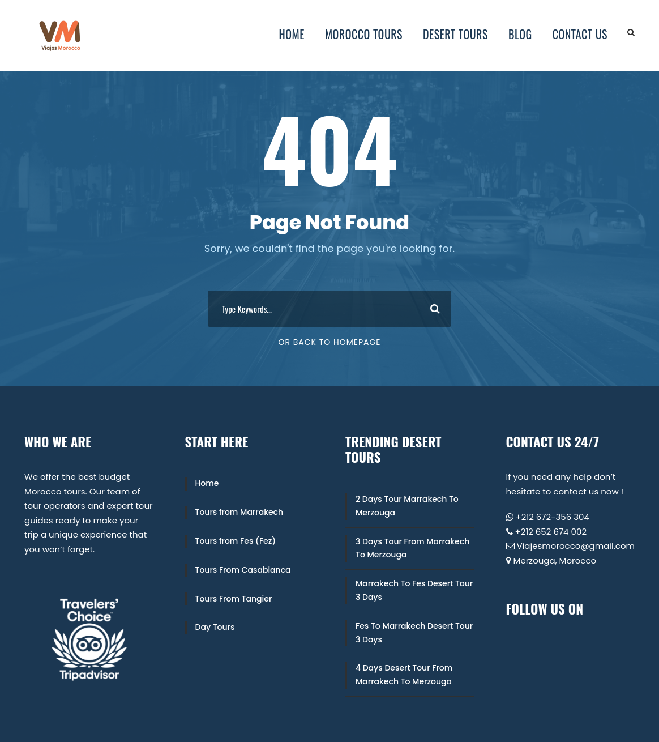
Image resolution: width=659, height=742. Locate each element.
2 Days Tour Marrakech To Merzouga (407, 505)
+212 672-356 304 (552, 517)
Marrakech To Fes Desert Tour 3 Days (414, 590)
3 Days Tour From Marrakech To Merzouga (412, 548)
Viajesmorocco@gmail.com (576, 546)
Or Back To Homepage (329, 342)
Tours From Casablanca (243, 569)
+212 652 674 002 (551, 532)
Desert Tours (455, 33)
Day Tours (215, 627)
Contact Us (580, 33)
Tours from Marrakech (239, 512)
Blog (520, 33)
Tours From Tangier (233, 598)
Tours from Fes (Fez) (235, 541)
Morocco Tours (364, 33)
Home (292, 33)
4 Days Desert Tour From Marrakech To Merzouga (404, 674)
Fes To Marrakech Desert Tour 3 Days (414, 632)
